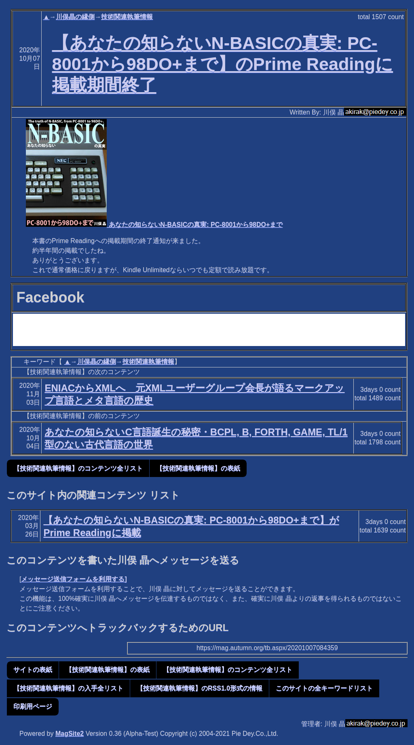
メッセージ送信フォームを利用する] (74, 579)
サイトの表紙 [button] (32, 669)
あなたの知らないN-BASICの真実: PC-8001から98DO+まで (154, 224)
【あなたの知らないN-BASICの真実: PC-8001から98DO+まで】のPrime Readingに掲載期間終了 (222, 64)
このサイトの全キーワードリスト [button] (324, 688)
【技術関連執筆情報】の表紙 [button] (198, 468)
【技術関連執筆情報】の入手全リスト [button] (68, 688)
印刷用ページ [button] (32, 706)
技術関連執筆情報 (127, 16)
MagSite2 (69, 733)
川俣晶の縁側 (75, 16)
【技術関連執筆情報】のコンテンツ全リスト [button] (78, 468)
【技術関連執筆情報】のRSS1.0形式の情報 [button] (199, 688)
